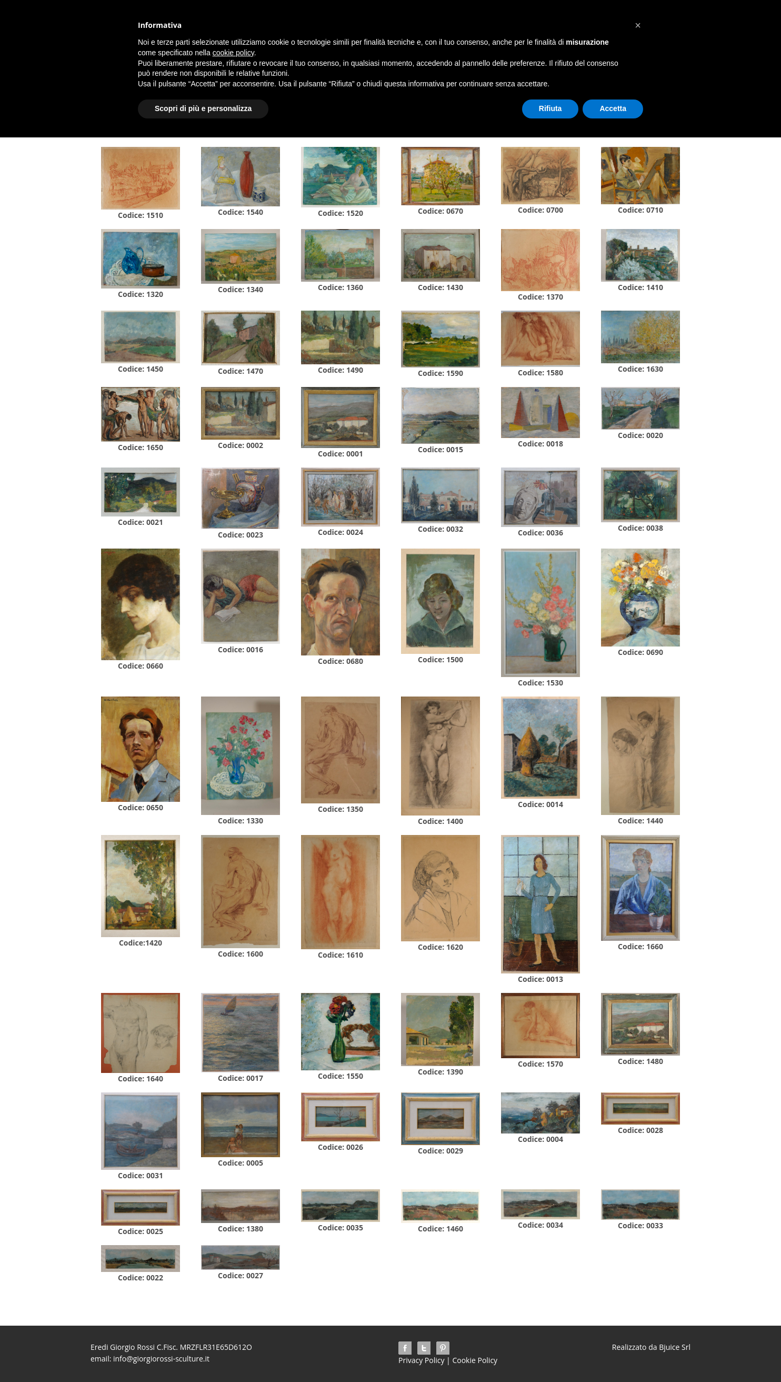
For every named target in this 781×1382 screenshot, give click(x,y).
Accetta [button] (612, 108)
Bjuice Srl (673, 1347)
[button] (637, 25)
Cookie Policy (474, 1360)
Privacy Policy (421, 1360)
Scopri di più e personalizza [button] (203, 108)
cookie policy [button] (233, 52)
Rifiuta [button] (550, 108)
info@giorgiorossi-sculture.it (161, 1359)
